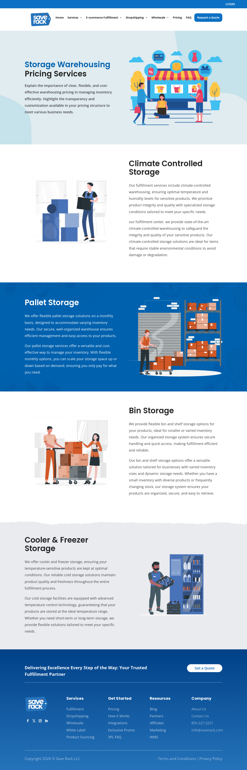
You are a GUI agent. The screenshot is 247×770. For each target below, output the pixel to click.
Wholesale (160, 17)
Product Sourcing (80, 737)
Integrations (118, 723)
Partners (156, 716)
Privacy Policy (210, 758)
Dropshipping (137, 17)
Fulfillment (75, 709)
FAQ (188, 17)
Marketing (158, 730)
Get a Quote (205, 668)
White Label (75, 730)
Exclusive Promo (121, 730)
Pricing (177, 17)
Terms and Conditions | (178, 758)
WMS (154, 737)
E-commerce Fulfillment (104, 17)
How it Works (119, 716)
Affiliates (157, 723)
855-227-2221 (202, 723)
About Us (198, 709)
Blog (153, 709)
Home (60, 17)
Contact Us (200, 716)
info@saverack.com (207, 730)
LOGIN (230, 4)
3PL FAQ (114, 737)
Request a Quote (208, 17)
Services (75, 17)
